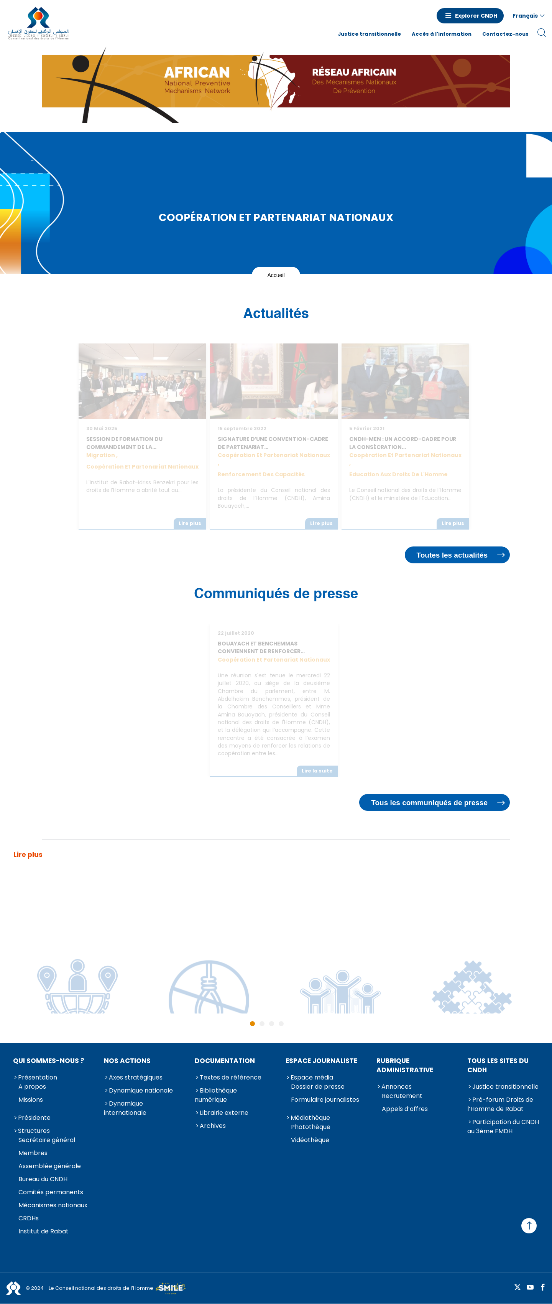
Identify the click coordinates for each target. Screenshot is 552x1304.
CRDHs (28, 1218)
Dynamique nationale (141, 1090)
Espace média (312, 1077)
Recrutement (402, 1095)
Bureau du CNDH (42, 1179)
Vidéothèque (310, 1140)
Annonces (396, 1086)
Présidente (34, 1117)
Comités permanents (50, 1192)
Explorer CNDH (476, 16)
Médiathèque (310, 1117)
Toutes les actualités (452, 555)
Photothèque (310, 1126)
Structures (34, 1130)
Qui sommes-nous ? (48, 1060)
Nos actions (127, 1060)
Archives (213, 1125)
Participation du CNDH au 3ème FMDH (503, 1126)
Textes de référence (230, 1077)
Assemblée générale (49, 1166)
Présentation (37, 1077)
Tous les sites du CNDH (498, 1065)
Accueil (275, 275)
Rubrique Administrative (404, 1065)
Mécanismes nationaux (52, 1205)
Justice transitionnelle (369, 34)
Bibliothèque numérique (216, 1095)
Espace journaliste (321, 1060)
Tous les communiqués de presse (429, 803)
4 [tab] (281, 1023)
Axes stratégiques (136, 1077)
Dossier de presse (318, 1086)
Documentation (225, 1060)
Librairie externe (224, 1112)
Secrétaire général (46, 1140)
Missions (30, 1099)
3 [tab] (271, 1023)
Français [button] (525, 16)
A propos (32, 1086)
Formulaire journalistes (325, 1099)
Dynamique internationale (125, 1108)
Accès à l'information (442, 34)
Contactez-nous (505, 34)
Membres (33, 1153)
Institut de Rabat (43, 1231)
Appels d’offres (405, 1108)
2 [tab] (262, 1023)
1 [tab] (252, 1023)
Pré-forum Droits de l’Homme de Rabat (500, 1104)
